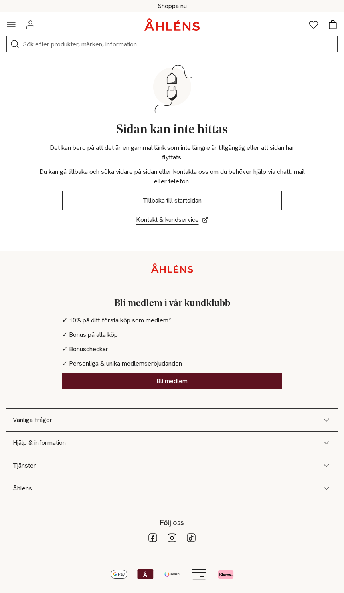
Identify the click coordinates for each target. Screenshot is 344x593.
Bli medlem (172, 381)
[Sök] (15, 44)
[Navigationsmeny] (11, 25)
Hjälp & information (172, 443)
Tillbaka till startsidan (172, 200)
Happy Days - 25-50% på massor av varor (172, 6)
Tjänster (172, 465)
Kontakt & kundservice (172, 219)
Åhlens (172, 488)
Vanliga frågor (172, 420)
